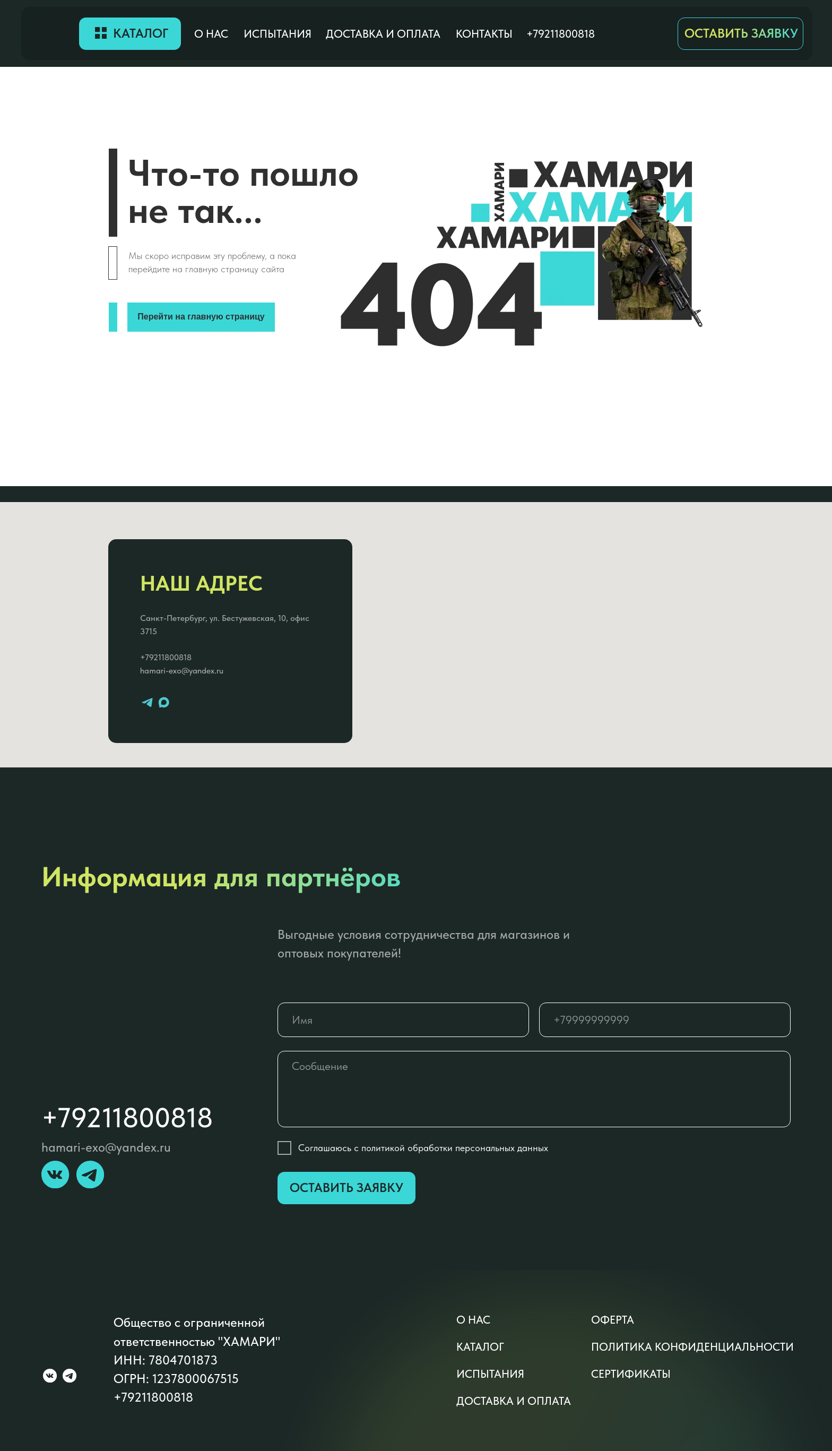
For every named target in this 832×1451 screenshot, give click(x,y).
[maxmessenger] (163, 702)
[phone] (665, 1020)
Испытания (277, 33)
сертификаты (631, 1373)
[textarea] (534, 1089)
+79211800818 (166, 657)
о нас (211, 33)
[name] (403, 1020)
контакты (484, 33)
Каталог (140, 33)
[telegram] (147, 702)
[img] (50, 34)
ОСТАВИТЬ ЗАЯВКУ (741, 33)
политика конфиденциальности (692, 1346)
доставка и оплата (383, 33)
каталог (480, 1346)
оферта (612, 1319)
